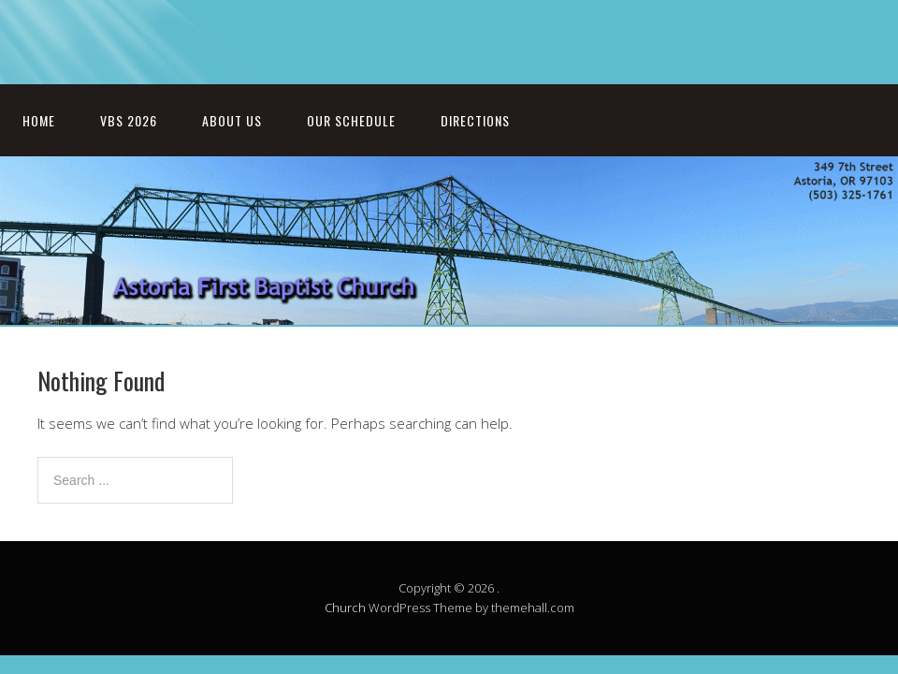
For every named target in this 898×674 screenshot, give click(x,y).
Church (345, 607)
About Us (232, 120)
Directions (475, 120)
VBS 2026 (128, 120)
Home (38, 120)
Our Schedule (351, 120)
